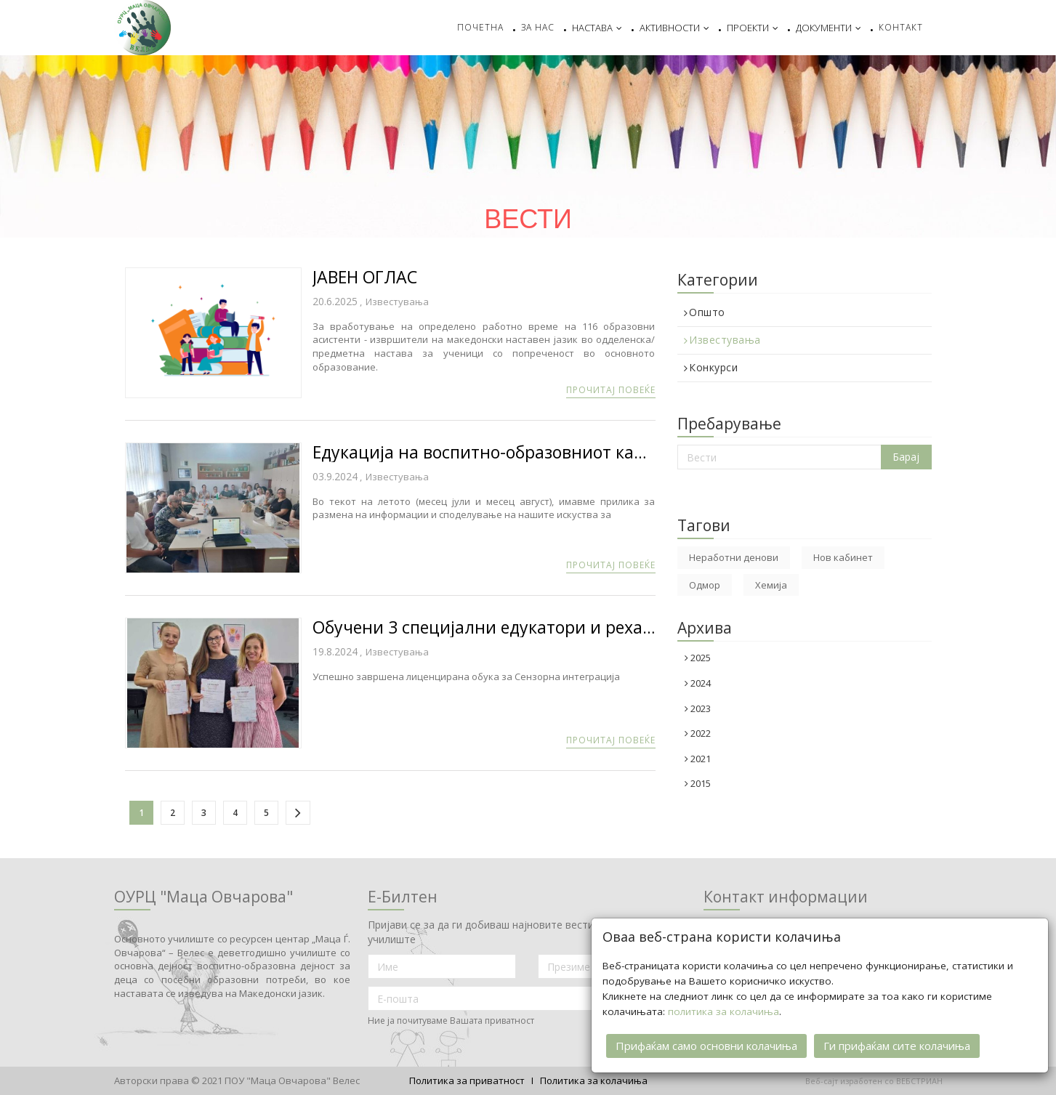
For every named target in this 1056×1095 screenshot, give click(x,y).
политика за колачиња (723, 1010)
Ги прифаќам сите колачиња (896, 1044)
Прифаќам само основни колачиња (706, 1044)
